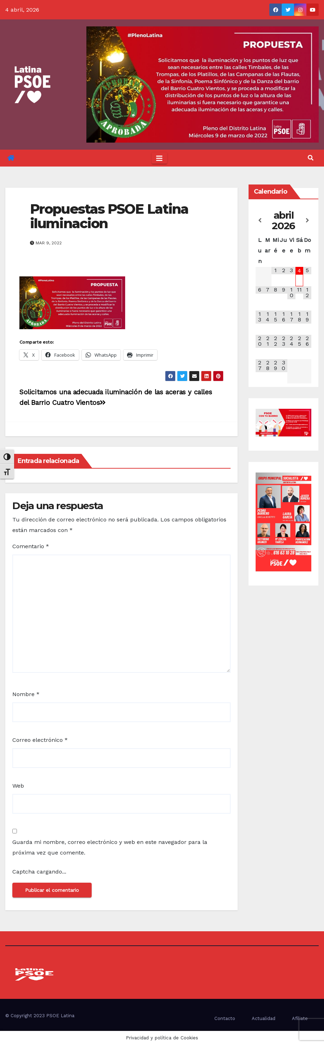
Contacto (224, 1018)
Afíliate (300, 1018)
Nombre (25, 694)
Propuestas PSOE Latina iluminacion (109, 216)
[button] (310, 158)
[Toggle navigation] (159, 158)
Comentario (30, 546)
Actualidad (263, 1018)
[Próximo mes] (307, 220)
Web (18, 785)
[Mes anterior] (260, 220)
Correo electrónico (40, 740)
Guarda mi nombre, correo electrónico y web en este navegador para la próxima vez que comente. (109, 847)
